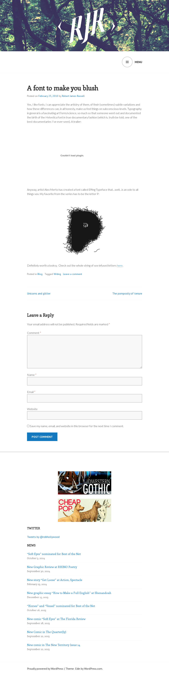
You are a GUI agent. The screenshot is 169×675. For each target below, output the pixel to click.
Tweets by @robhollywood (43, 537)
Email (31, 391)
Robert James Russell (73, 96)
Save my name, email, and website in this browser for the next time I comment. (77, 426)
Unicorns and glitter (38, 293)
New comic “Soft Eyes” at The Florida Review (56, 619)
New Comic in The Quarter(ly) (46, 632)
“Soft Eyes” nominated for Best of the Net (54, 554)
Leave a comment (72, 274)
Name (31, 374)
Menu (138, 62)
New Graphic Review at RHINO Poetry (52, 567)
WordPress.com (93, 668)
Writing (57, 274)
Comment (34, 332)
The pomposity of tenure (127, 293)
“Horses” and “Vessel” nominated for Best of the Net (61, 606)
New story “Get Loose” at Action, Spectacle (54, 580)
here (120, 265)
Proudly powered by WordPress (45, 668)
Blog (39, 274)
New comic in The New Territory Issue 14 (53, 645)
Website (32, 409)
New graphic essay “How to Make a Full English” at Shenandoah (69, 593)
